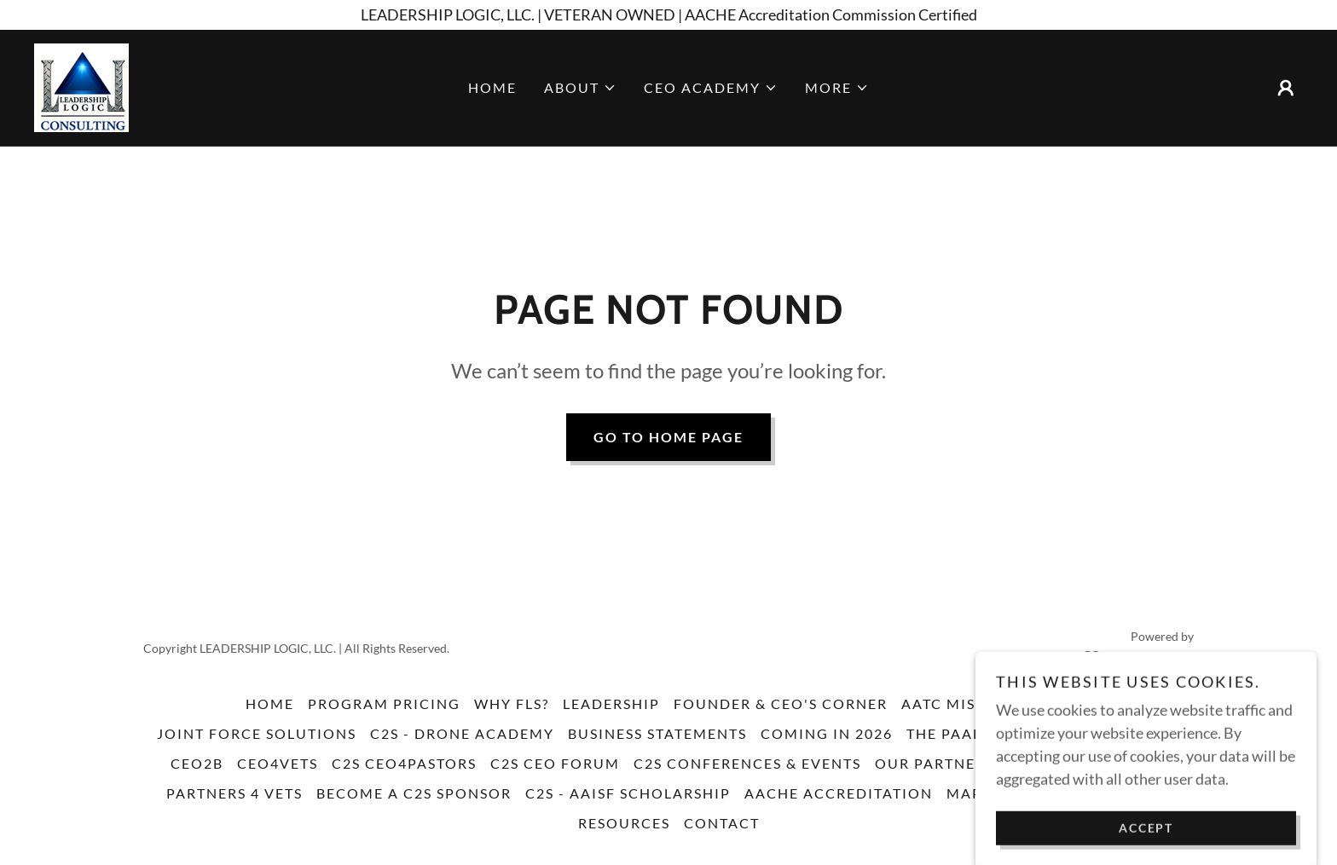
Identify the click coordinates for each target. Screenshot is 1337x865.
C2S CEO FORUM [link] (555, 763)
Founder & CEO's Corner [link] (781, 703)
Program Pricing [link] (384, 703)
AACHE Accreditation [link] (838, 793)
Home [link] (492, 87)
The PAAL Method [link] (981, 733)
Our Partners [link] (934, 763)
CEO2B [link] (197, 763)
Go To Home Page (668, 437)
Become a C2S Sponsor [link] (414, 793)
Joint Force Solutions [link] (256, 733)
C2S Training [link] (1125, 733)
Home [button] (270, 703)
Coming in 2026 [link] (827, 733)
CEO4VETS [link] (277, 763)
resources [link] (624, 823)
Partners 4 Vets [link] (234, 793)
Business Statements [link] (657, 733)
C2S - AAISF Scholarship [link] (628, 793)
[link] (81, 86)
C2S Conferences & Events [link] (747, 763)
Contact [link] (722, 823)
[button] (580, 88)
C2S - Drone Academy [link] (462, 733)
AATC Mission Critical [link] (996, 703)
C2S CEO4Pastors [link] (404, 763)
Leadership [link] (611, 703)
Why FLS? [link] (511, 703)
